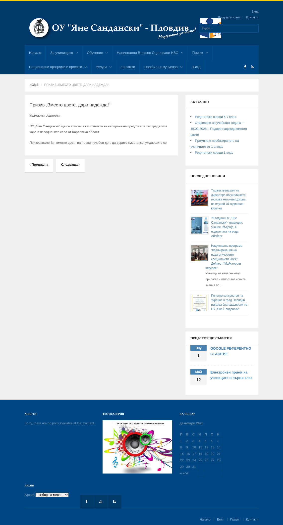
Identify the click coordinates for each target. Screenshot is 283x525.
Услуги (103, 67)
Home (34, 85)
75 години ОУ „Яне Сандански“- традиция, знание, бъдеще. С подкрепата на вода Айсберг (227, 227)
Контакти (252, 17)
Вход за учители (229, 17)
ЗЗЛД (196, 67)
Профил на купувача (163, 67)
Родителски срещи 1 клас (214, 152)
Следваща (70, 164)
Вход (255, 11)
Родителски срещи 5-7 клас (215, 117)
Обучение (97, 53)
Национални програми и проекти (58, 67)
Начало (35, 53)
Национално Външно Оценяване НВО (150, 53)
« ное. (184, 473)
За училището (64, 53)
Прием (200, 53)
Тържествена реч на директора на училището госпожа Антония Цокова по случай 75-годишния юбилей (228, 199)
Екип (220, 519)
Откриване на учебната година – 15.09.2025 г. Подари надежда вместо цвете (218, 129)
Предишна (39, 164)
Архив (30, 495)
